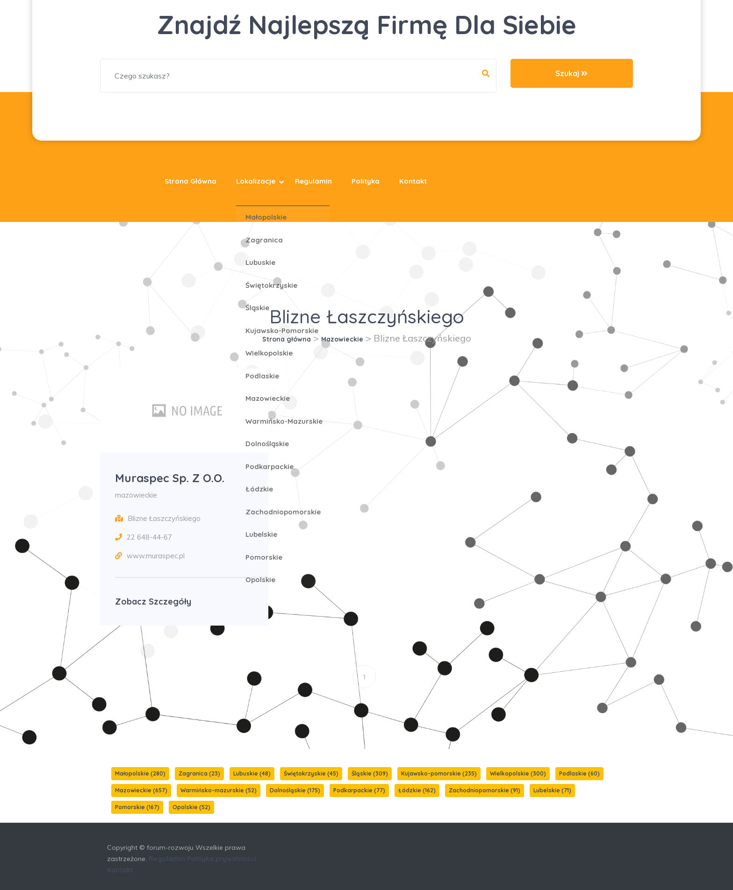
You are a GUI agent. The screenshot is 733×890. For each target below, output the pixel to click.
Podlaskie (579, 773)
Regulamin (313, 181)
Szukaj (571, 73)
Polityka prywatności (221, 858)
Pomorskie (137, 807)
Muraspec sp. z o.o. (169, 478)
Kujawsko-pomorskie (439, 773)
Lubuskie (252, 773)
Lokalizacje (255, 181)
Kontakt (413, 181)
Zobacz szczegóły (153, 601)
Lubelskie (552, 790)
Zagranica (199, 773)
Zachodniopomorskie (484, 790)
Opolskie (191, 807)
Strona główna (190, 181)
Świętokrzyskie (311, 773)
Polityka (366, 181)
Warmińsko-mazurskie (218, 790)
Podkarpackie (359, 790)
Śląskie (370, 773)
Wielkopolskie (518, 773)
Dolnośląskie (295, 790)
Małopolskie (140, 773)
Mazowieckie (342, 339)
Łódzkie (417, 790)
